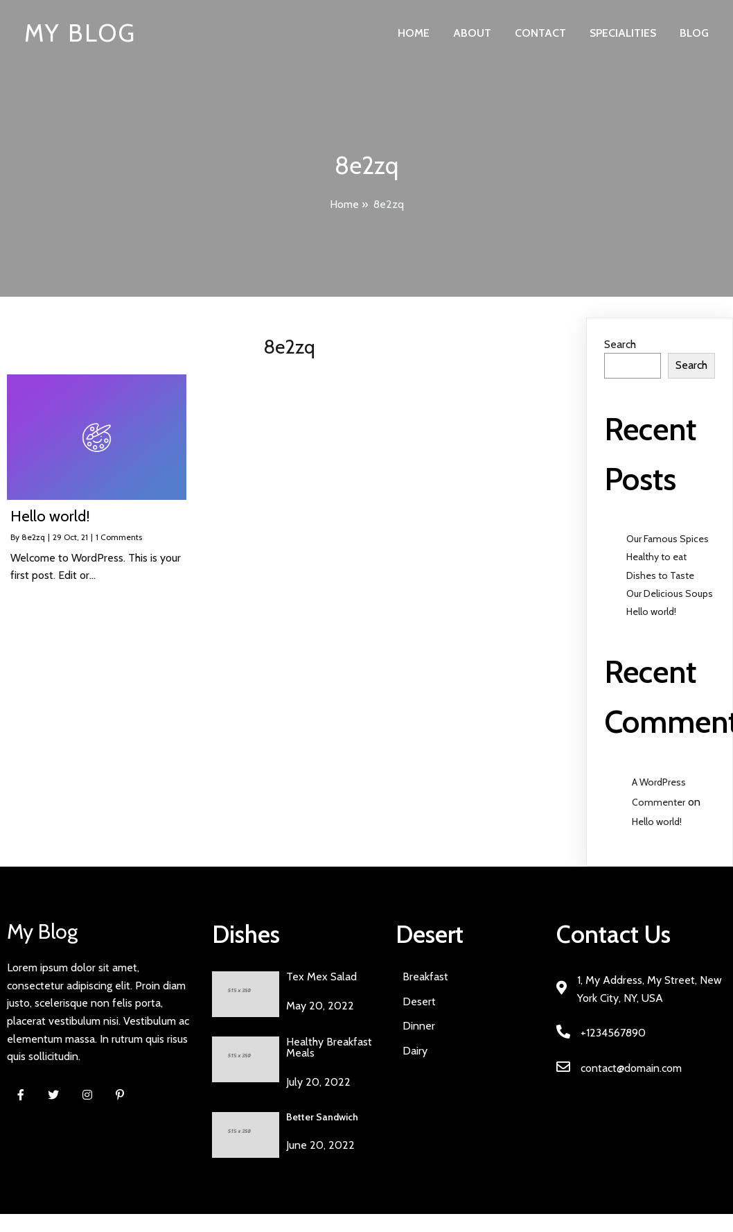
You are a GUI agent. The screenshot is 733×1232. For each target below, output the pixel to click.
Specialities (623, 33)
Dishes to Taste (660, 575)
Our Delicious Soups (669, 593)
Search (620, 344)
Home (414, 33)
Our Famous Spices (667, 538)
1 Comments (119, 537)
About (472, 33)
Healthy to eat (656, 556)
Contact (540, 33)
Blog (694, 33)
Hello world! (651, 611)
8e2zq (33, 537)
